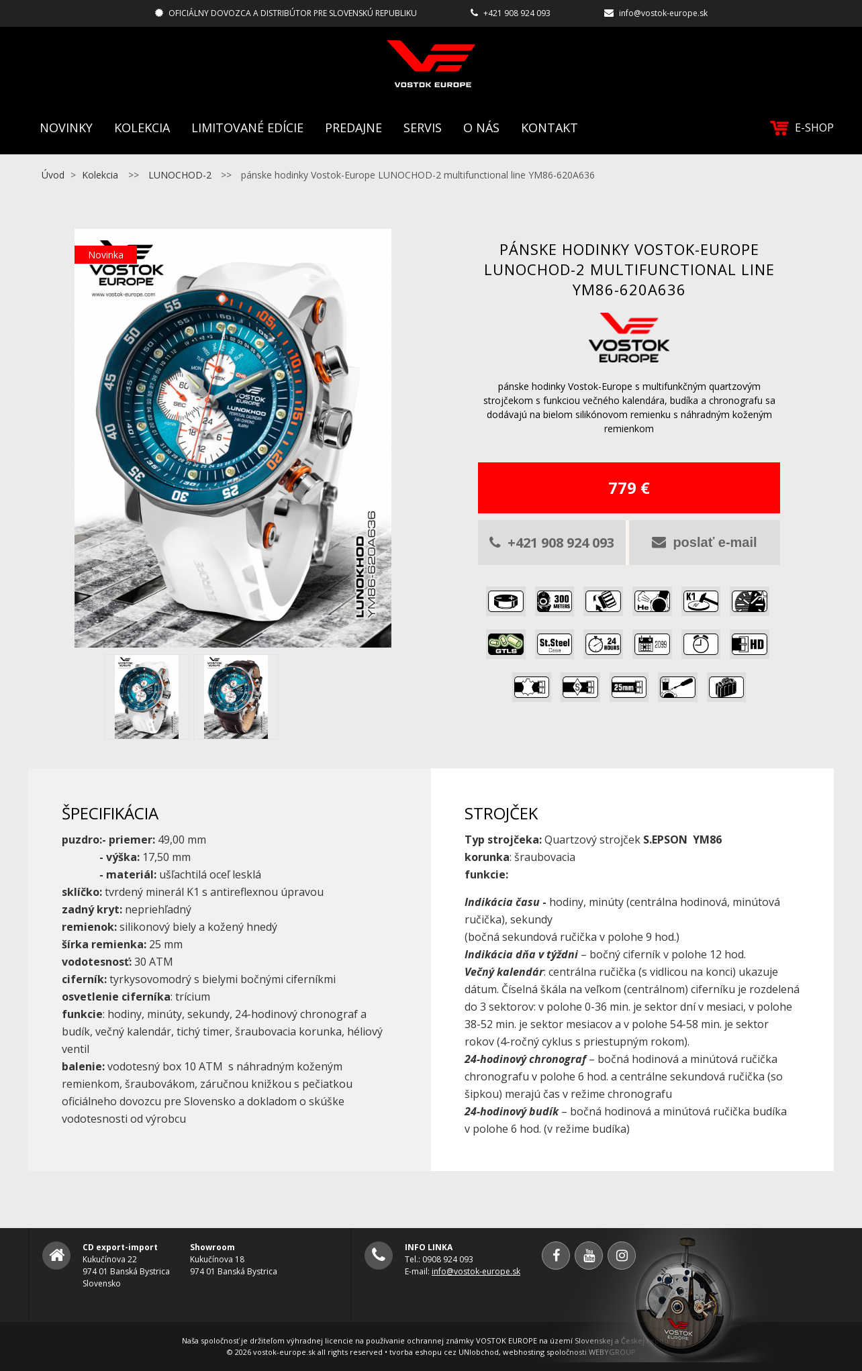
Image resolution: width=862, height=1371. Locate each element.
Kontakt (549, 127)
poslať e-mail (704, 542)
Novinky (66, 127)
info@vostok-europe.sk (663, 13)
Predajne (353, 127)
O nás (481, 127)
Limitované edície (247, 127)
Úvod (53, 174)
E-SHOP (802, 128)
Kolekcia (142, 127)
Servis (422, 127)
